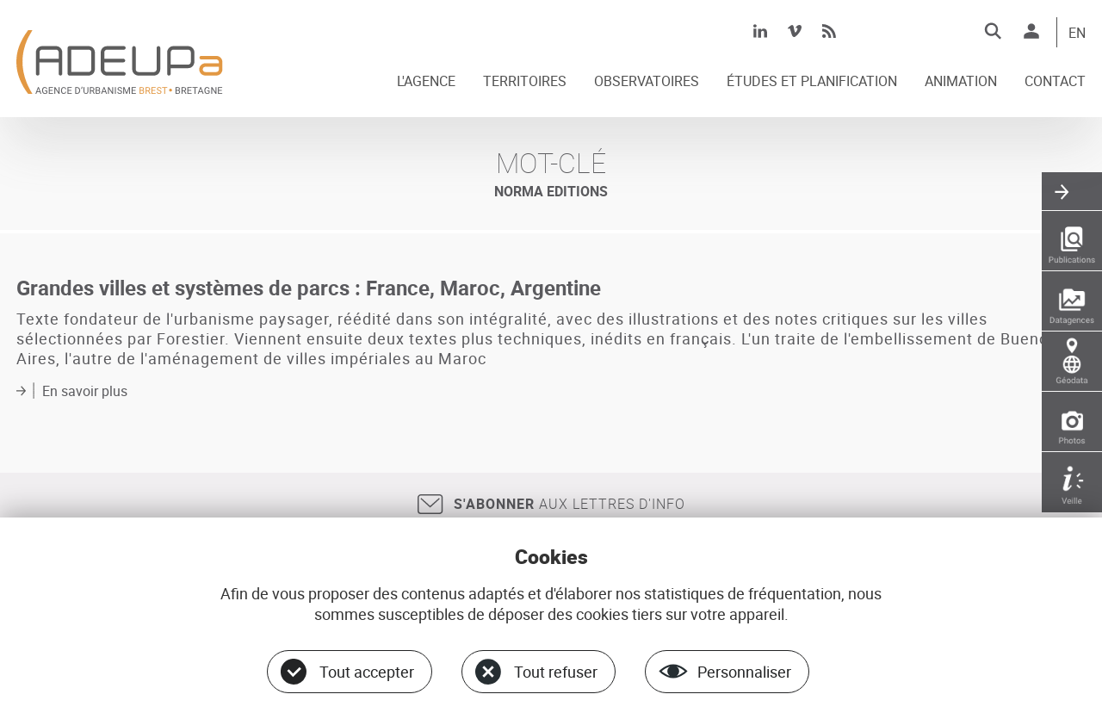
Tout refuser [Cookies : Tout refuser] (555, 671)
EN (1077, 33)
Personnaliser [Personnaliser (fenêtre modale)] (744, 671)
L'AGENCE (426, 81)
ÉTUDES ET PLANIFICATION (812, 81)
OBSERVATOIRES (646, 81)
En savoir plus (84, 390)
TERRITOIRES (524, 81)
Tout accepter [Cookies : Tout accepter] (366, 671)
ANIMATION (961, 81)
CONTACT (1055, 81)
